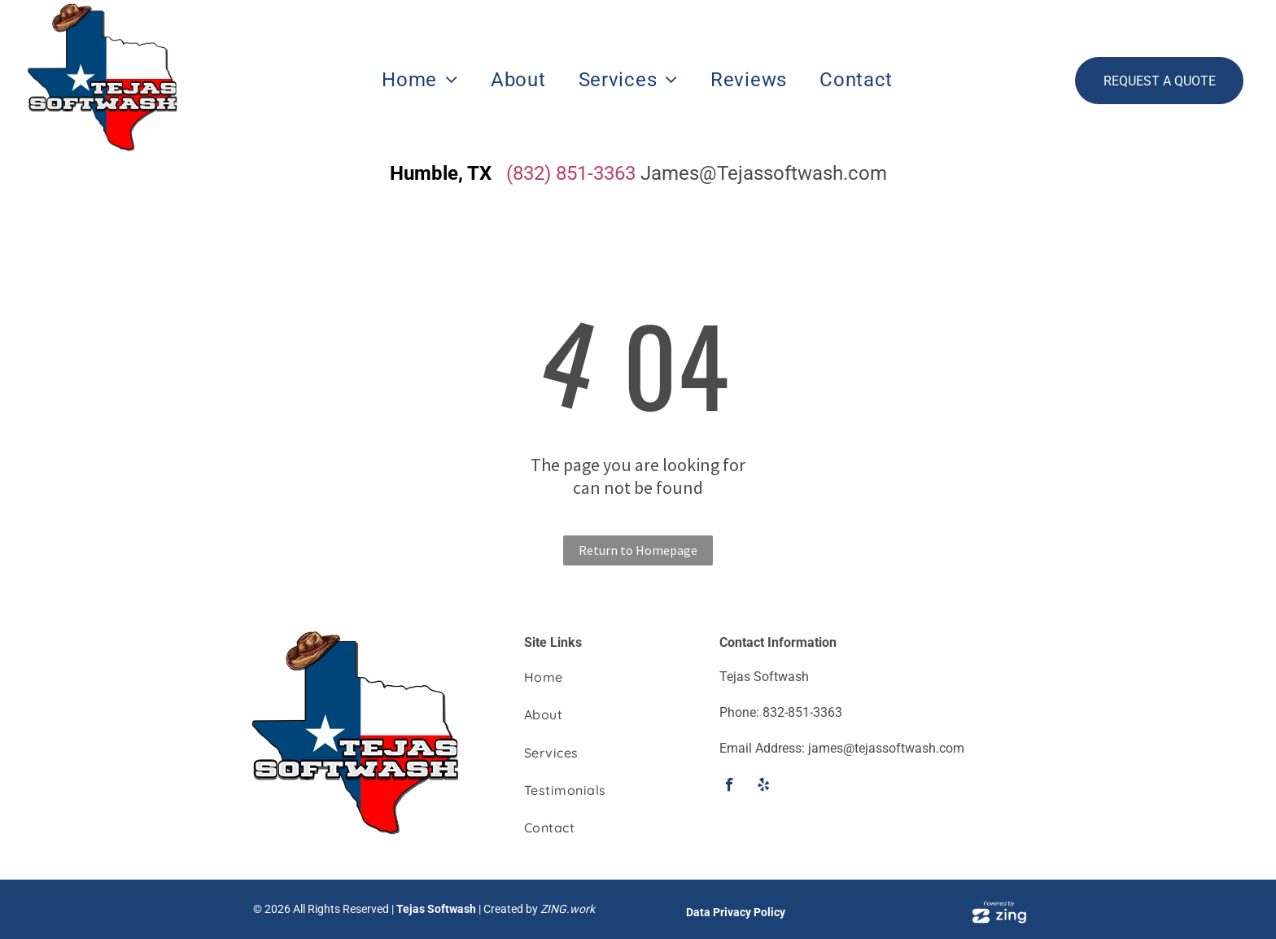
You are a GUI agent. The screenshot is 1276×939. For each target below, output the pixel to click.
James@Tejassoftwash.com (763, 173)
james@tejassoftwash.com (886, 748)
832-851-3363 (802, 712)
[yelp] (764, 787)
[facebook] (729, 787)
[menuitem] (419, 80)
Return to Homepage (638, 550)
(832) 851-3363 (571, 173)
